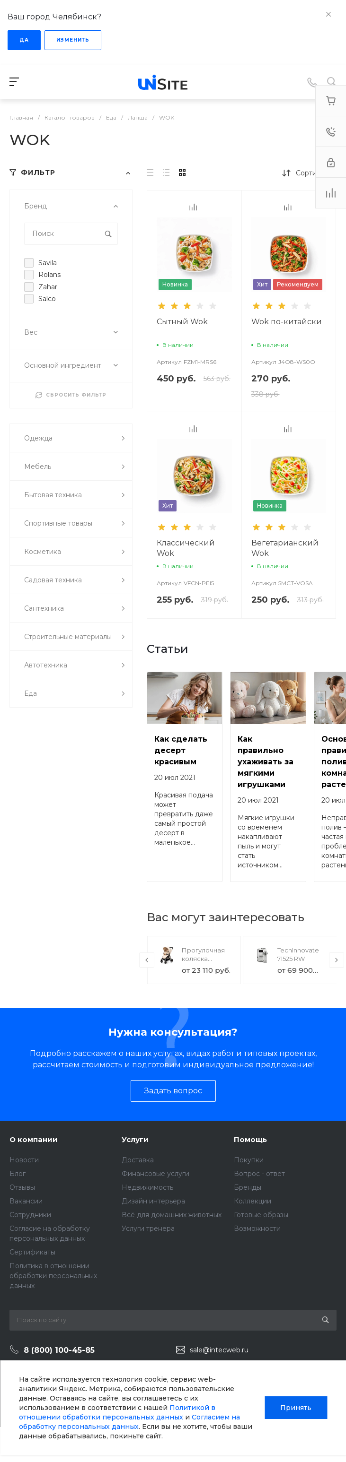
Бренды (247, 1187)
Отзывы (22, 1187)
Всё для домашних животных (172, 1215)
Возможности (257, 1228)
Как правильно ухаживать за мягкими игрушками (265, 762)
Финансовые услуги (155, 1173)
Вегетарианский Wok (285, 548)
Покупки (249, 1160)
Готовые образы (261, 1215)
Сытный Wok (182, 321)
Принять (295, 1407)
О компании (33, 1139)
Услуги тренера (148, 1228)
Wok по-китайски (286, 321)
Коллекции (252, 1201)
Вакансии (26, 1201)
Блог (17, 1173)
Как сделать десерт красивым (180, 750)
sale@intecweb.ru (219, 1350)
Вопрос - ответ (259, 1173)
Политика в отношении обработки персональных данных (53, 1276)
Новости (24, 1160)
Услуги (135, 1139)
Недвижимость (147, 1187)
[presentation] (146, 960)
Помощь (250, 1139)
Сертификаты (32, 1252)
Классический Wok (186, 548)
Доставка (138, 1160)
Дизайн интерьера (153, 1201)
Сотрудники (30, 1215)
